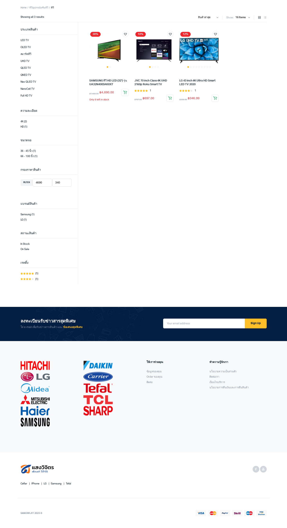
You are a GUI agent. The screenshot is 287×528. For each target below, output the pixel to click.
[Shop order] (209, 18)
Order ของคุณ (155, 377)
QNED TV (26, 75)
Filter (26, 182)
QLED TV (26, 68)
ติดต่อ (150, 382)
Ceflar (24, 483)
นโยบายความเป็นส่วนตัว (222, 371)
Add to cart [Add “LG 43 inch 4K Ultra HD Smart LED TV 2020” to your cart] (215, 98)
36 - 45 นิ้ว (27, 151)
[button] (125, 34)
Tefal (68, 483)
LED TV (25, 40)
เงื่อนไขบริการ (217, 382)
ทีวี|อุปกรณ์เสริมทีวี (38, 7)
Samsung (26, 214)
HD (22, 127)
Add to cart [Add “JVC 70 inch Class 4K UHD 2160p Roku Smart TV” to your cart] (170, 98)
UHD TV (25, 61)
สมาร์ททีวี (26, 54)
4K (22, 121)
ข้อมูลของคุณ (154, 371)
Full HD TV (26, 96)
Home (24, 7)
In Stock (25, 244)
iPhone (35, 483)
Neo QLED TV (28, 82)
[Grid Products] (259, 18)
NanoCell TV (28, 89)
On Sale (25, 249)
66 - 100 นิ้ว (27, 156)
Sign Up (256, 323)
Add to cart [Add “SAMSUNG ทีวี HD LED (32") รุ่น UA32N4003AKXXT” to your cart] (125, 92)
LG (22, 220)
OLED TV (26, 47)
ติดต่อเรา (214, 377)
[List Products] (265, 18)
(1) (31, 274)
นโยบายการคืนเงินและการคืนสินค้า (229, 387)
